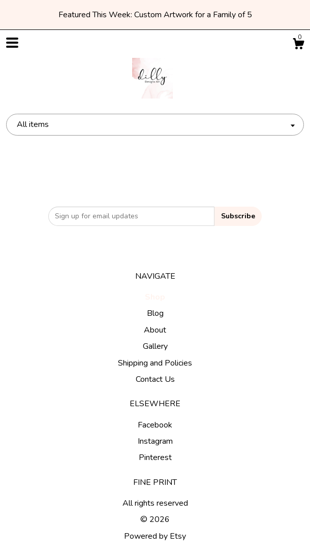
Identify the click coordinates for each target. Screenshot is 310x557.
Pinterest (155, 457)
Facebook (155, 425)
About (155, 330)
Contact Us (155, 379)
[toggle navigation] (12, 43)
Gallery (155, 346)
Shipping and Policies (155, 363)
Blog (155, 313)
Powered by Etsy (155, 536)
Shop (155, 297)
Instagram (155, 441)
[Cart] (298, 45)
